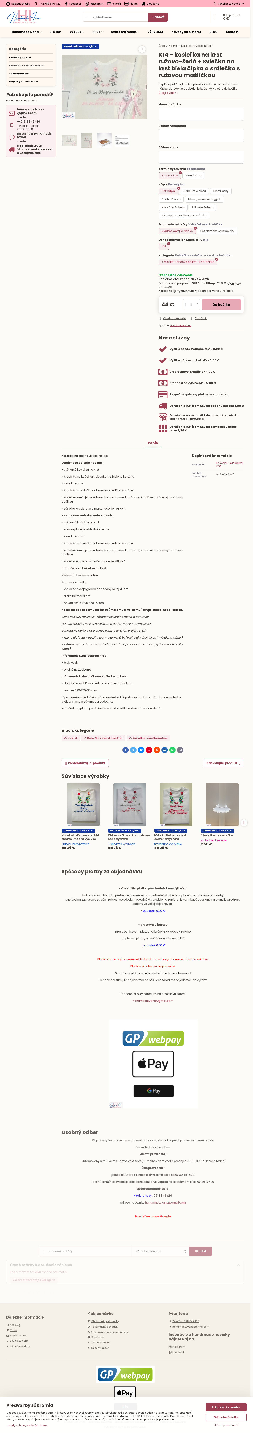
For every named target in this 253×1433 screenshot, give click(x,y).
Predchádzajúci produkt (85, 763)
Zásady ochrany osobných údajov (27, 1425)
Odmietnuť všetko (226, 1417)
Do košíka (221, 304)
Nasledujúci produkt (223, 763)
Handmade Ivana (180, 325)
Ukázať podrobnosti (226, 1425)
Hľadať (158, 17)
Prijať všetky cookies (226, 1407)
